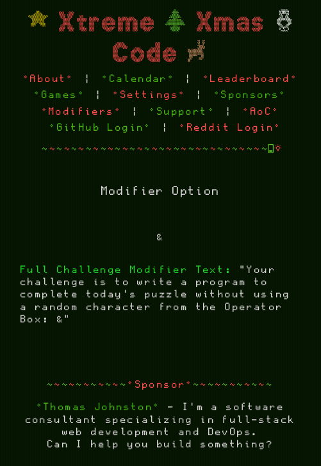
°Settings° (149, 95)
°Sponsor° (160, 385)
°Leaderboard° (250, 79)
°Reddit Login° (230, 128)
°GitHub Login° (100, 128)
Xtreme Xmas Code (161, 38)
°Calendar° (138, 79)
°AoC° (261, 112)
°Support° (182, 112)
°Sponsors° (250, 95)
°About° (48, 79)
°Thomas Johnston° (99, 407)
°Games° (59, 95)
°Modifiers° (82, 112)
